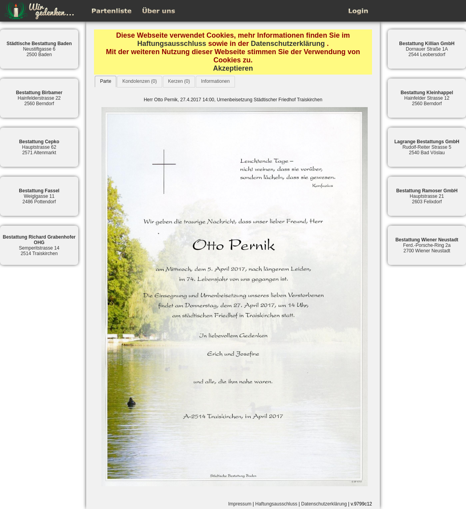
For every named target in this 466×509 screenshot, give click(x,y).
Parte (105, 81)
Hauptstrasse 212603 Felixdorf (427, 196)
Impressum (239, 504)
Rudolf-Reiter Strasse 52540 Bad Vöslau (426, 147)
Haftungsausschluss (171, 43)
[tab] (105, 81)
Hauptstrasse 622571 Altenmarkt (39, 147)
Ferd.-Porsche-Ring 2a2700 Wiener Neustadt (427, 245)
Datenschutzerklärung (288, 43)
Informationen (215, 81)
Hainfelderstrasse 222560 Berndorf (39, 98)
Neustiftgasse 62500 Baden (39, 49)
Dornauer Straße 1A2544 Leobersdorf (426, 49)
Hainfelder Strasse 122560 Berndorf (427, 98)
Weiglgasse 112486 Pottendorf (39, 196)
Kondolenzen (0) (139, 81)
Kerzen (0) (179, 81)
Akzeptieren (233, 68)
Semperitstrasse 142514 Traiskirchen (39, 245)
